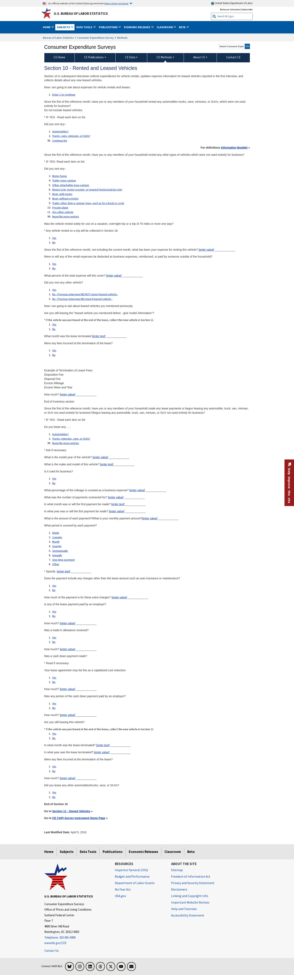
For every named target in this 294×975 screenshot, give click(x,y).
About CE (199, 57)
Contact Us (51, 951)
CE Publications (94, 57)
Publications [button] (108, 27)
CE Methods (164, 57)
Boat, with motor (62, 194)
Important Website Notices (190, 902)
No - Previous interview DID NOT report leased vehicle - (85, 294)
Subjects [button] (64, 27)
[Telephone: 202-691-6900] (76, 937)
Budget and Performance (132, 876)
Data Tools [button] (84, 27)
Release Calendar (230, 9)
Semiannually (60, 551)
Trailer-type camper (64, 180)
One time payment (63, 560)
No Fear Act (123, 889)
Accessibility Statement (187, 915)
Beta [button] (182, 27)
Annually (57, 555)
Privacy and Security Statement (192, 883)
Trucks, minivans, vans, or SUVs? (71, 438)
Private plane (60, 207)
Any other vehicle (62, 212)
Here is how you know (116, 3)
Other (55, 564)
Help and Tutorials (184, 909)
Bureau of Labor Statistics (58, 37)
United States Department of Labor (232, 3)
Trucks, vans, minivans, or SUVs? (71, 136)
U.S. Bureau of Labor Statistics (81, 13)
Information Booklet (234, 147)
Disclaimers (179, 889)
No (53, 242)
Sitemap (177, 870)
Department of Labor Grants (135, 883)
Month (56, 541)
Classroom (172, 851)
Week (55, 533)
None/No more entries (65, 216)
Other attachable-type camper (70, 185)
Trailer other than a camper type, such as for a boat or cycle (88, 203)
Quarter (57, 546)
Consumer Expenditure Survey (95, 37)
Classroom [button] (165, 27)
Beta (191, 851)
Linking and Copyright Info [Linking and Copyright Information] (189, 896)
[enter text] (98, 336)
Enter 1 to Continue (63, 94)
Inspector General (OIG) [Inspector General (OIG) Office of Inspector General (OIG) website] (131, 870)
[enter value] (206, 249)
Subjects (67, 851)
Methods (122, 37)
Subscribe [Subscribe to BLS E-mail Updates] (247, 9)
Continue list (59, 140)
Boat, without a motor (65, 198)
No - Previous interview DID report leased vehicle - (82, 299)
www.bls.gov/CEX (55, 943)
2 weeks (57, 537)
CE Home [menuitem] (59, 57)
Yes (54, 238)
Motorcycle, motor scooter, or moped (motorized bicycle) (87, 189)
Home (48, 851)
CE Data (130, 57)
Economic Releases (143, 851)
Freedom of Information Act (190, 876)
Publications (112, 851)
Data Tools (88, 851)
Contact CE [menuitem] (233, 57)
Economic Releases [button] (137, 27)
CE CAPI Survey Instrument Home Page (78, 818)
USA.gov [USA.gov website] (120, 896)
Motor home (59, 176)
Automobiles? (60, 131)
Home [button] (47, 27)
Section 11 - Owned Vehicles (71, 811)
